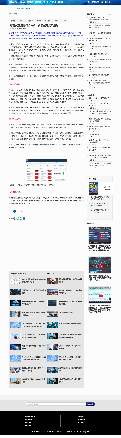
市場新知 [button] (53, 2)
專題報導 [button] (22, 2)
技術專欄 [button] (38, 2)
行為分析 (47, 21)
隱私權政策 (80, 419)
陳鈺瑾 (24, 28)
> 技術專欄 (14, 13)
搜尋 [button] (107, 2)
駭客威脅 (39, 21)
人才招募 (80, 422)
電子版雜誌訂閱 (29, 416)
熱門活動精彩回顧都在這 (25, 9)
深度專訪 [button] (45, 2)
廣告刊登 (27, 426)
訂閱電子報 (95, 2)
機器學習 (30, 21)
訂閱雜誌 (80, 416)
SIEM (21, 21)
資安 (65, 21)
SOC (56, 21)
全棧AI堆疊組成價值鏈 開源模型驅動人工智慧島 (100, 198)
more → (110, 14)
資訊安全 (13, 21)
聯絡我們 (27, 422)
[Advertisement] (46, 247)
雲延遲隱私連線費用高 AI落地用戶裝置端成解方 (100, 204)
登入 (88, 2)
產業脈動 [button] (60, 2)
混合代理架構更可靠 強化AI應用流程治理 (100, 211)
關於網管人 (27, 419)
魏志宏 (20, 28)
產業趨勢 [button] (30, 2)
